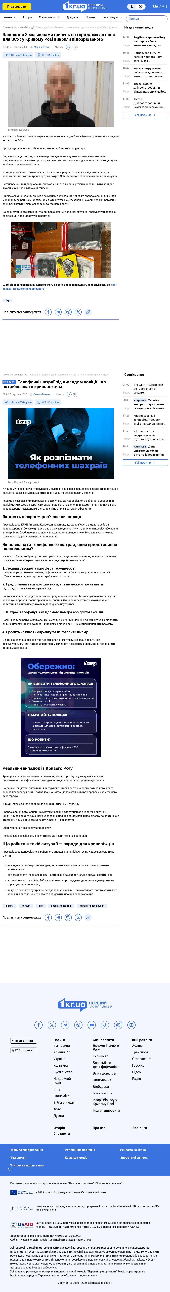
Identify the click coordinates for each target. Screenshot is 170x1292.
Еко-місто (100, 1056)
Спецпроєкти (47, 17)
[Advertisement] (60, 346)
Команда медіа (76, 1157)
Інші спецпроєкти (106, 1110)
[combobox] (144, 19)
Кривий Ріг (61, 1052)
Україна (59, 1059)
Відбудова (101, 1087)
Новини (7, 17)
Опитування (102, 1080)
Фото (57, 1109)
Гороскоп (139, 1065)
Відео (136, 1072)
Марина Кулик (42, 47)
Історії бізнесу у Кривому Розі (105, 1102)
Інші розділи (110, 17)
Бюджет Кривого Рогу (106, 1048)
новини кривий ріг (61, 905)
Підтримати (16, 7)
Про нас (91, 17)
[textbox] (144, 19)
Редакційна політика (80, 1150)
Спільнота (61, 1133)
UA (155, 6)
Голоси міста (103, 1093)
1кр (7, 300)
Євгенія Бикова (41, 394)
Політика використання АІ (26, 1167)
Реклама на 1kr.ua (133, 1150)
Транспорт (140, 1052)
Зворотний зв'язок (134, 1157)
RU (164, 6)
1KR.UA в (20, 55)
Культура (60, 1065)
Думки (58, 1116)
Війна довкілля (104, 1073)
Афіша (137, 1046)
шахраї (9, 905)
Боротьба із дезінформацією (106, 1065)
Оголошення (141, 1059)
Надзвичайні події (63, 1081)
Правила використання (26, 1150)
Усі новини (142, 115)
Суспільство (62, 1072)
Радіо (136, 1079)
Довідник (73, 17)
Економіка (61, 1096)
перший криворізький (92, 905)
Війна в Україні (64, 1103)
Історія (27, 17)
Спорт (58, 1089)
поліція (26, 905)
